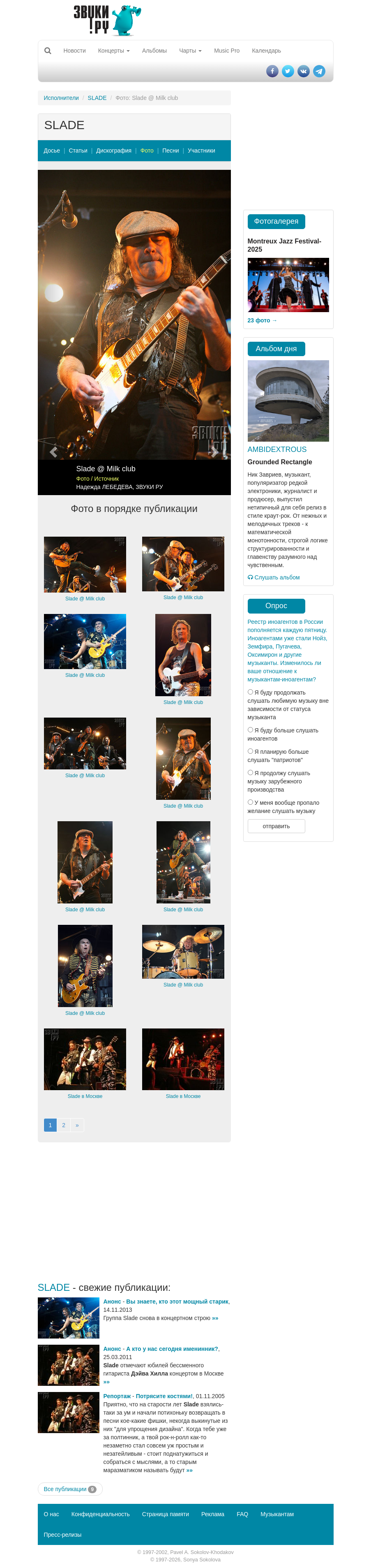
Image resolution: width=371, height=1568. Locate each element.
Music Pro (227, 50)
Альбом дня (276, 349)
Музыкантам (277, 1514)
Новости (75, 50)
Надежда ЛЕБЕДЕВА (104, 487)
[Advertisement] (134, 1212)
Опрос (276, 606)
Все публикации (70, 1489)
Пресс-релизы (63, 1534)
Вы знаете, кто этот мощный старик (177, 1301)
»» (215, 1318)
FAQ (242, 1514)
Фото (147, 150)
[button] (52, 332)
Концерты (114, 50)
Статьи (78, 150)
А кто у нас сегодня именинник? (172, 1349)
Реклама (212, 1514)
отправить (276, 826)
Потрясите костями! (164, 1396)
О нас (51, 1514)
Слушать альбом (274, 577)
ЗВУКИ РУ (149, 487)
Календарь (266, 50)
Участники (201, 150)
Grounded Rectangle (280, 462)
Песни (170, 150)
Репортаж (117, 1396)
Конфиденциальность (100, 1514)
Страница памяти (165, 1514)
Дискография (113, 150)
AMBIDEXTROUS (277, 449)
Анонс (112, 1301)
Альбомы (154, 50)
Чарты (190, 50)
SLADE (97, 98)
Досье (52, 150)
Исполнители (61, 98)
